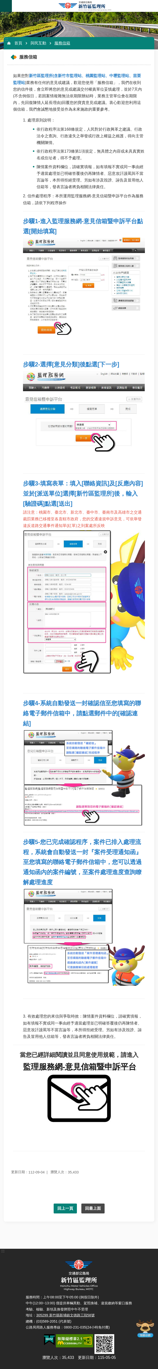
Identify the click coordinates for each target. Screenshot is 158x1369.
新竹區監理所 (85, 6)
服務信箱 (62, 43)
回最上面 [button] (93, 1208)
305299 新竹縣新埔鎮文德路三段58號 (65, 1315)
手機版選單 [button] (6, 6)
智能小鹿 (145, 1328)
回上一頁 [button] (65, 1208)
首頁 (18, 43)
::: (6, 39)
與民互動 (38, 43)
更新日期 (86, 1357)
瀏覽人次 (50, 1357)
